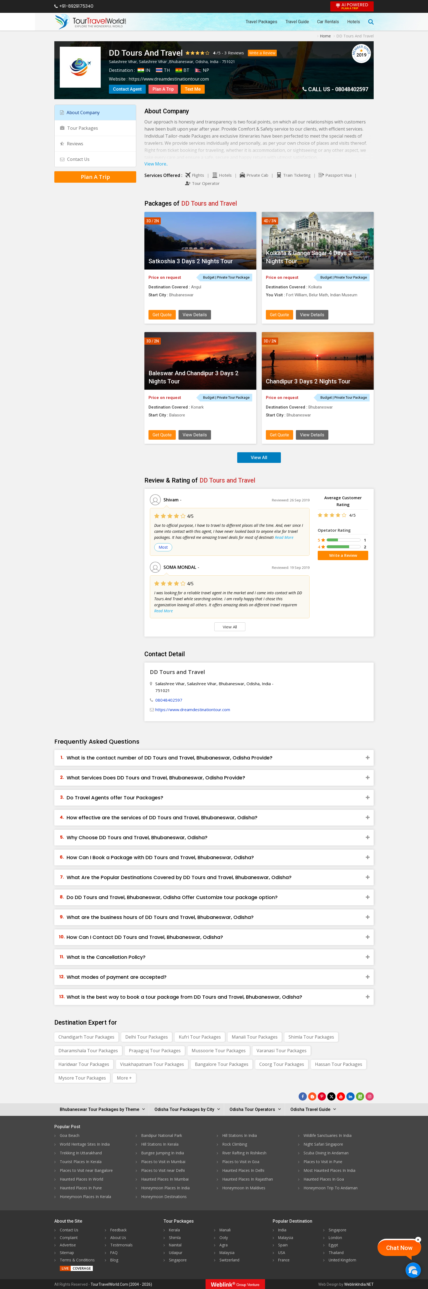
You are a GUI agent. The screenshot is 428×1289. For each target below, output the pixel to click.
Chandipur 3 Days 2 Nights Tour (308, 381)
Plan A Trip (163, 89)
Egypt (333, 1244)
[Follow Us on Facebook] (303, 1096)
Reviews (236, 52)
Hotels (353, 21)
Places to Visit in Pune (323, 1161)
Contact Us (75, 159)
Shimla (175, 1237)
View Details (195, 314)
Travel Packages (261, 21)
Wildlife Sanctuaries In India (328, 1135)
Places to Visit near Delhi (163, 1170)
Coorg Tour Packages (281, 1064)
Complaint (69, 1237)
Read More (284, 537)
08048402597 (351, 89)
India (282, 1229)
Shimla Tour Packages (311, 1037)
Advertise (68, 1244)
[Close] (418, 1239)
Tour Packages (79, 128)
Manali (225, 1229)
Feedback (118, 1229)
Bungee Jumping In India (162, 1152)
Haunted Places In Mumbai (165, 1179)
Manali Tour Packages (255, 1037)
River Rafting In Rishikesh (244, 1152)
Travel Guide (297, 21)
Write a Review (262, 52)
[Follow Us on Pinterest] (322, 1096)
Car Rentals (328, 21)
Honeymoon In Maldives (243, 1187)
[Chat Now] (413, 1270)
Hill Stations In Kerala (160, 1144)
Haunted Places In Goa (324, 1179)
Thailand (336, 1252)
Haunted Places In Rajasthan (247, 1179)
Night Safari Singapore (323, 1144)
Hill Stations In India (239, 1135)
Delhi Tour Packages (146, 1037)
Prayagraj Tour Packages (155, 1051)
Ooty (223, 1237)
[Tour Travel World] (90, 22)
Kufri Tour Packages (200, 1037)
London (335, 1237)
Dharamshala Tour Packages (88, 1051)
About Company (80, 113)
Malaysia (227, 1252)
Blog (114, 1259)
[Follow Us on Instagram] (369, 1096)
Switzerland (229, 1259)
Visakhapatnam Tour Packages (152, 1064)
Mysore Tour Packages (82, 1078)
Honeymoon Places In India (165, 1187)
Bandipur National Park (161, 1135)
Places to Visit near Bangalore (86, 1170)
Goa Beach (69, 1135)
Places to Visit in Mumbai (163, 1161)
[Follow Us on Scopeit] (360, 1096)
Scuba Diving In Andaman (326, 1152)
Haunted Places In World (81, 1179)
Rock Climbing (234, 1144)
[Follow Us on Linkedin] (350, 1096)
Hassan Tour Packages (338, 1064)
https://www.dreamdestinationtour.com (169, 79)
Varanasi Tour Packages (282, 1051)
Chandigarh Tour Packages (86, 1037)
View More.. (156, 164)
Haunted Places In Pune (81, 1187)
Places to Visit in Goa (240, 1161)
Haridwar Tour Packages (83, 1064)
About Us (118, 1237)
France (284, 1259)
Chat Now (399, 1247)
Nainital (175, 1244)
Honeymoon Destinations (164, 1196)
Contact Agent (127, 89)
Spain (283, 1244)
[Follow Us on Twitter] (331, 1096)
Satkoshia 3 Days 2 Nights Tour (190, 261)
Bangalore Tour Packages (221, 1064)
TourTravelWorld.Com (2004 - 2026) (121, 1284)
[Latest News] (312, 1096)
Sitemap (67, 1252)
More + (124, 1078)
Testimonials (121, 1244)
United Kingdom (343, 1259)
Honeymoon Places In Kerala (85, 1196)
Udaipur (176, 1252)
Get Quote (162, 314)
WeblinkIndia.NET (359, 1284)
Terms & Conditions (77, 1259)
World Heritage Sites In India (85, 1144)
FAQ (114, 1252)
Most (163, 547)
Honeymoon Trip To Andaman (331, 1187)
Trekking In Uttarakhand (81, 1152)
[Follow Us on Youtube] (341, 1096)
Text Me (193, 89)
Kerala (174, 1229)
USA (282, 1252)
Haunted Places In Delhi (243, 1170)
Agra (223, 1244)
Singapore (178, 1259)
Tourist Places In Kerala (81, 1161)
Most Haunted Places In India (329, 1170)
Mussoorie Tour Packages (219, 1051)
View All (259, 457)
